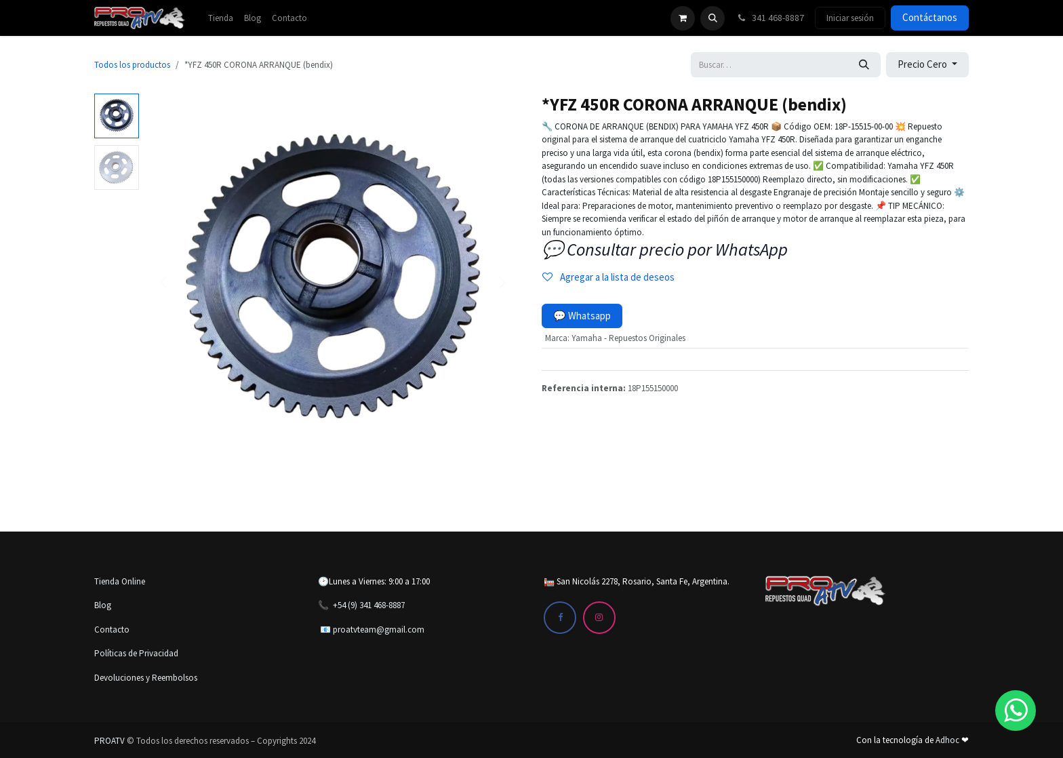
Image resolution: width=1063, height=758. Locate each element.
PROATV (109, 740)
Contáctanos (929, 17)
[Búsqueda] (864, 64)
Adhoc (948, 740)
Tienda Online (119, 581)
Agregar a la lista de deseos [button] (608, 277)
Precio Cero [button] (923, 64)
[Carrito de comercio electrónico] (682, 18)
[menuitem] (221, 18)
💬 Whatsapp (582, 315)
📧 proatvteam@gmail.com (372, 629)
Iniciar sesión (850, 18)
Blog (102, 605)
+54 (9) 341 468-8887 (369, 605)
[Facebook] (560, 617)
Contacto (111, 629)
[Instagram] (599, 617)
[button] (712, 18)
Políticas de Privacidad (136, 653)
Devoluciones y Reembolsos (145, 677)
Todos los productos (132, 65)
